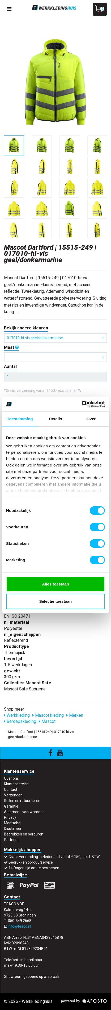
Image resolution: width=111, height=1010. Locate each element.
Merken (74, 715)
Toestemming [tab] (20, 419)
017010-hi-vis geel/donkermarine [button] (55, 338)
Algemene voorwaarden (24, 812)
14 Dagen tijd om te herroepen (33, 868)
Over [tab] (91, 419)
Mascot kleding (48, 715)
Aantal (10, 366)
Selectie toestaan (55, 601)
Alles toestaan (55, 584)
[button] (55, 357)
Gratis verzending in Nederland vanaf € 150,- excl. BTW (54, 857)
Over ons (11, 778)
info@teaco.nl (19, 926)
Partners (11, 840)
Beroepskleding (20, 721)
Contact (10, 789)
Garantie (11, 806)
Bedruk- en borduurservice (30, 862)
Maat (11, 347)
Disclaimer (13, 828)
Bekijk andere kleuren (26, 327)
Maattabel (12, 823)
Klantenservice (16, 784)
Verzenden (13, 795)
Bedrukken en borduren (23, 834)
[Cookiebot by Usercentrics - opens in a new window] (81, 404)
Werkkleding (17, 715)
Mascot (47, 721)
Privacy (10, 817)
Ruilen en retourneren (22, 801)
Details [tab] (55, 419)
